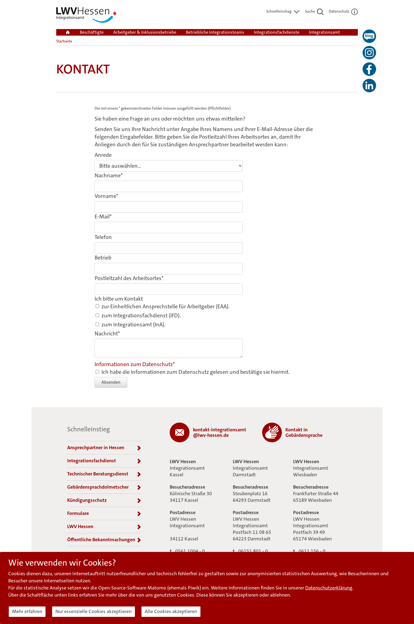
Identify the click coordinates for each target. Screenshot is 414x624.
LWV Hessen (104, 526)
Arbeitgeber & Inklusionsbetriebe (144, 32)
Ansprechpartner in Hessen (104, 447)
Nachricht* (107, 333)
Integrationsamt (324, 32)
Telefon (103, 237)
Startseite (64, 41)
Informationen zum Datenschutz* (135, 364)
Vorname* (106, 196)
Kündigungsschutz (104, 500)
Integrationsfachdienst (104, 461)
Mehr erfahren (27, 611)
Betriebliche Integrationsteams (215, 32)
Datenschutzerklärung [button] (328, 588)
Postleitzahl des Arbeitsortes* (129, 278)
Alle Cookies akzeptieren (171, 611)
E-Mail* (103, 216)
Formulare (104, 513)
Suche (314, 11)
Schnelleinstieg (283, 11)
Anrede (103, 154)
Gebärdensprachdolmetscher (104, 487)
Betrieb (103, 257)
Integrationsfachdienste (276, 32)
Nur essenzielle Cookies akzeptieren (93, 611)
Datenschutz (343, 11)
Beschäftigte (92, 32)
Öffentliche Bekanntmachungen (104, 540)
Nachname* (109, 175)
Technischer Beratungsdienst (104, 474)
